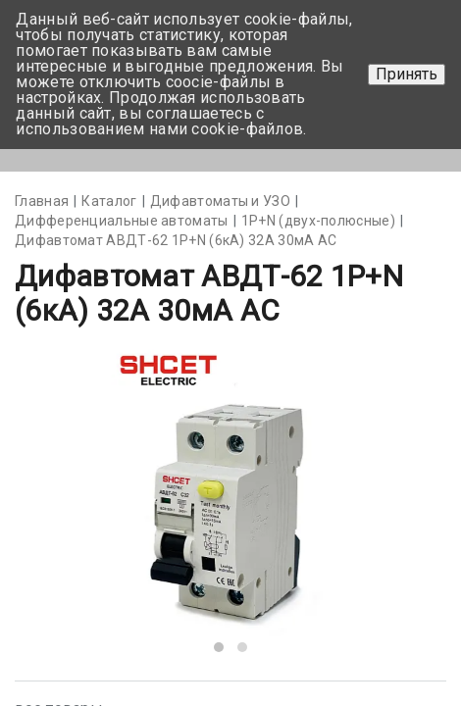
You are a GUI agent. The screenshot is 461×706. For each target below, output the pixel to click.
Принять (406, 74)
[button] (218, 647)
